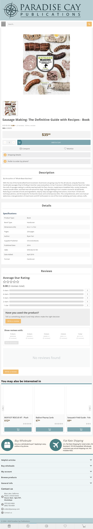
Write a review (30, 125)
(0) (20, 125)
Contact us (8, 513)
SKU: (4, 128)
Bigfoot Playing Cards (45, 417)
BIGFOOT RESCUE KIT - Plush (16, 417)
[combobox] (49, 24)
